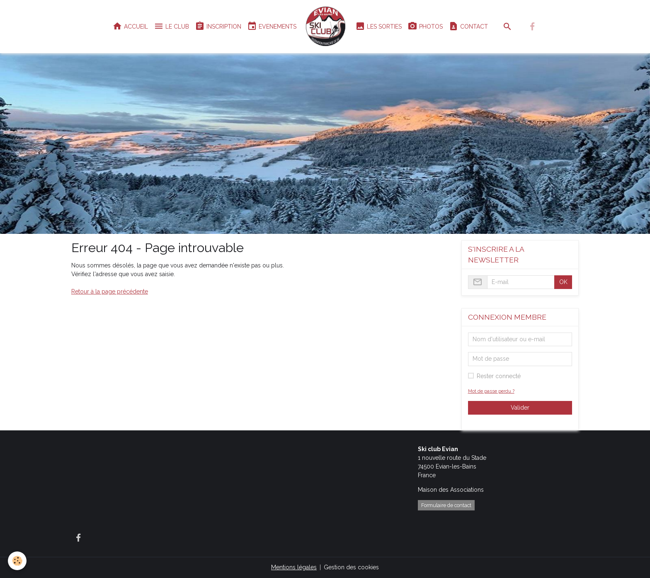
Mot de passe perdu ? (491, 391)
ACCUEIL (130, 26)
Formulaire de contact (446, 505)
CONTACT (468, 26)
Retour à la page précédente (109, 291)
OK (563, 282)
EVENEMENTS (271, 26)
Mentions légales (294, 567)
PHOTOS (425, 26)
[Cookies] (17, 560)
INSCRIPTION (218, 26)
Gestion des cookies (351, 567)
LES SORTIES (378, 26)
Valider (520, 407)
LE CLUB (171, 26)
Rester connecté (499, 376)
